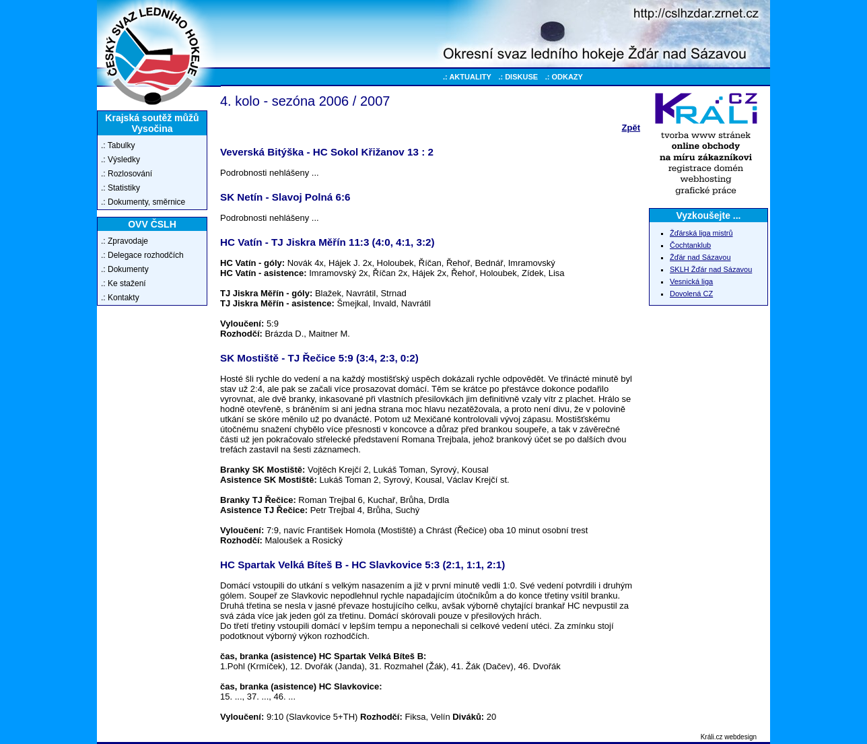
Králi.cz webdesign (729, 737)
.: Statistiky (120, 188)
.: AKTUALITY (467, 77)
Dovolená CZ (691, 294)
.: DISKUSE (518, 77)
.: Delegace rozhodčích (142, 255)
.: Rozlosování (126, 173)
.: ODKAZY (564, 77)
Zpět (631, 128)
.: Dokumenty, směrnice (143, 202)
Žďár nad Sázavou (700, 257)
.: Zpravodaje (124, 241)
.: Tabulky (118, 145)
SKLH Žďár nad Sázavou (711, 269)
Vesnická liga (691, 281)
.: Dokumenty (125, 269)
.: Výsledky (120, 159)
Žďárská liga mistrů (701, 233)
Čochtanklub (690, 245)
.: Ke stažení (123, 283)
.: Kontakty (120, 297)
